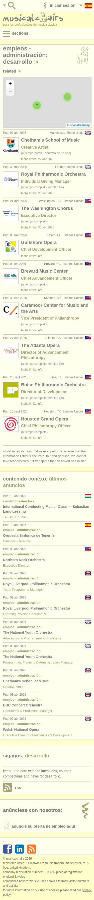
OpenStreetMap (80, 125)
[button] (37, 105)
